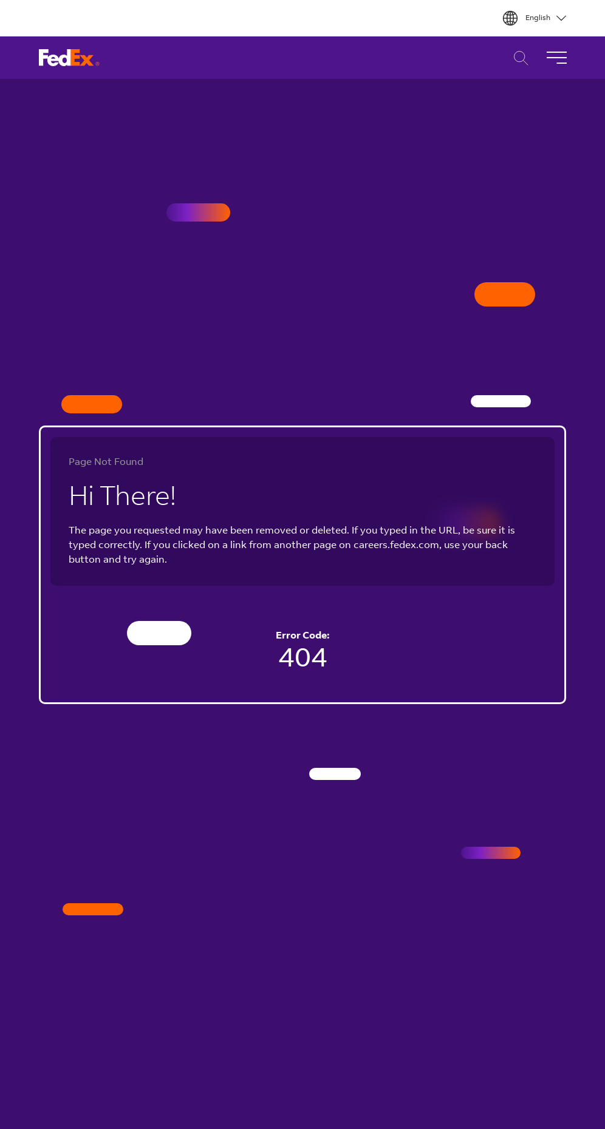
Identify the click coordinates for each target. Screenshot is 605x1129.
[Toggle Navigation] (556, 58)
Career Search (517, 58)
